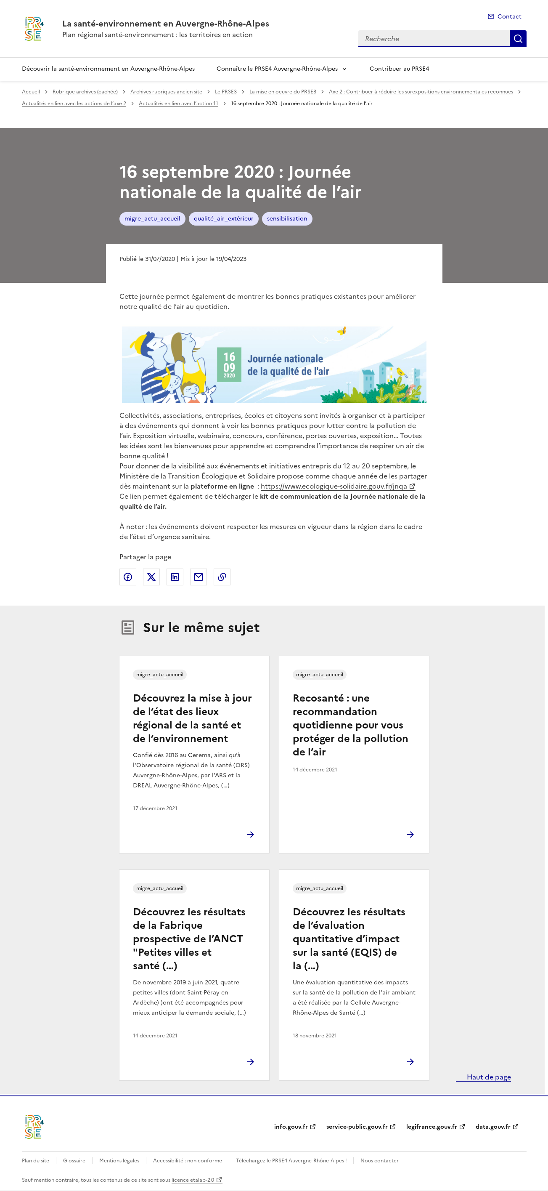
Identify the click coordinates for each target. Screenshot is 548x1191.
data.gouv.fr (493, 1126)
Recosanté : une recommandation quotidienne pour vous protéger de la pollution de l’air (350, 725)
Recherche (518, 38)
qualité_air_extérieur (224, 218)
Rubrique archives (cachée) (85, 92)
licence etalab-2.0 (193, 1180)
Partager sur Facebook (127, 577)
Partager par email (198, 577)
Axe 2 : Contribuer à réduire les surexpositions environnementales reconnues (421, 92)
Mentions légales (119, 1160)
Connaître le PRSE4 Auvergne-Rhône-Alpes (277, 68)
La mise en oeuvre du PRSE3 (282, 92)
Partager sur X (151, 577)
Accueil (31, 92)
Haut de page (488, 1077)
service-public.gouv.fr (357, 1126)
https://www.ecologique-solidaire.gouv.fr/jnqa (334, 486)
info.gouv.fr (291, 1126)
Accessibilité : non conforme (187, 1160)
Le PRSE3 (226, 92)
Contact (510, 16)
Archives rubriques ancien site (166, 92)
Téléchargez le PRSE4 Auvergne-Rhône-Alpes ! (292, 1160)
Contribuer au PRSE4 (399, 68)
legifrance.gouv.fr (431, 1126)
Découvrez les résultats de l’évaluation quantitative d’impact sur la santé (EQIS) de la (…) (349, 938)
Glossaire (74, 1160)
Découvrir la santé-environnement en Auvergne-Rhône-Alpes (108, 68)
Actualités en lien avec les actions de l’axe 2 (74, 103)
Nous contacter (379, 1160)
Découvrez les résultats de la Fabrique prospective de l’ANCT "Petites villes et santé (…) (189, 938)
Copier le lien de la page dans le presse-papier (222, 577)
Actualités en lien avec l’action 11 (178, 103)
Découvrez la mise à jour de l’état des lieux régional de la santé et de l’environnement (192, 718)
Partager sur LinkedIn (175, 577)
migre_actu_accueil (152, 218)
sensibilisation (287, 218)
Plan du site (35, 1160)
